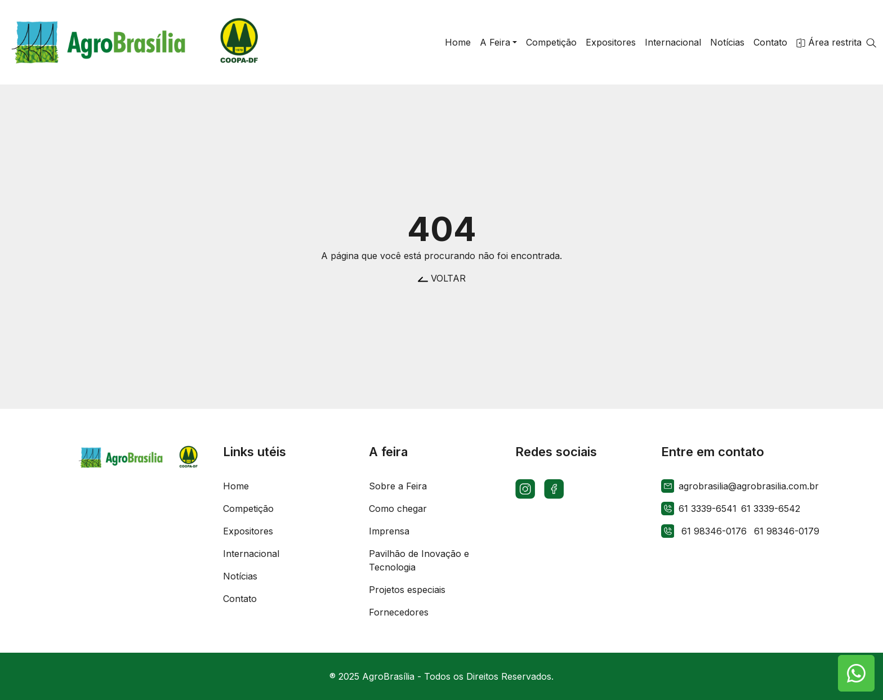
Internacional (251, 553)
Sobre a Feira (398, 486)
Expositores (248, 531)
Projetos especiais (407, 589)
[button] (498, 42)
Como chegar (398, 508)
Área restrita (829, 42)
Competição (248, 508)
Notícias (240, 576)
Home (236, 486)
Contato (240, 598)
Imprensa (389, 531)
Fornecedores (399, 612)
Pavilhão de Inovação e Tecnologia (419, 560)
